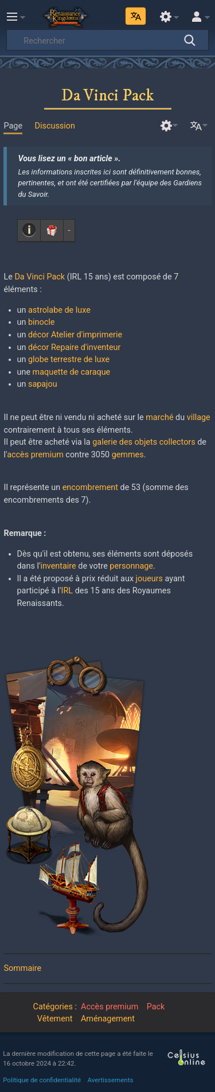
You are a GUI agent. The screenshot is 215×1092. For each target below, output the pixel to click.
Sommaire (22, 968)
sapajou (42, 384)
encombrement (90, 487)
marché (159, 417)
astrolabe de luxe (59, 310)
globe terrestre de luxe (69, 359)
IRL (67, 591)
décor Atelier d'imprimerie (75, 335)
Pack (156, 1007)
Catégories (53, 1007)
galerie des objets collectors (143, 442)
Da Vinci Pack (39, 277)
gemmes (128, 455)
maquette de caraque (72, 372)
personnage (131, 566)
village (198, 417)
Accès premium (109, 1007)
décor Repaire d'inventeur (74, 347)
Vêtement (55, 1019)
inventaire (58, 566)
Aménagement (108, 1019)
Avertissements (111, 1080)
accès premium (35, 455)
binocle (41, 322)
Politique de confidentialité (42, 1080)
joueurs (149, 579)
